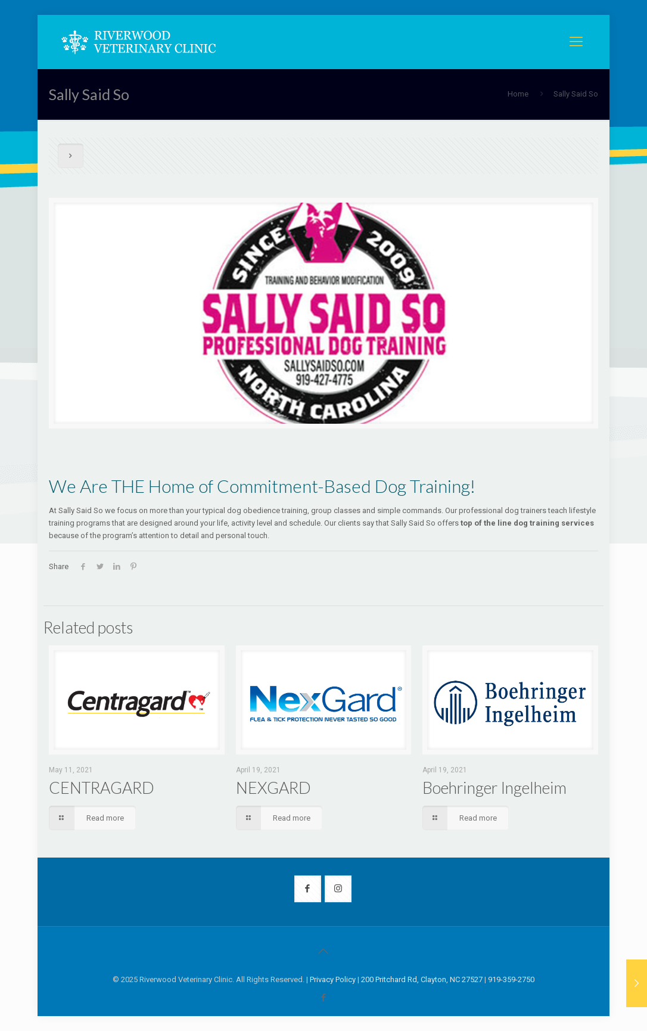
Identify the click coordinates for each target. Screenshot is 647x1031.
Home (518, 93)
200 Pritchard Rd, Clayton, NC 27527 (422, 979)
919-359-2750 (511, 979)
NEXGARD (273, 787)
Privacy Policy (333, 979)
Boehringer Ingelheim (494, 787)
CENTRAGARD (101, 787)
